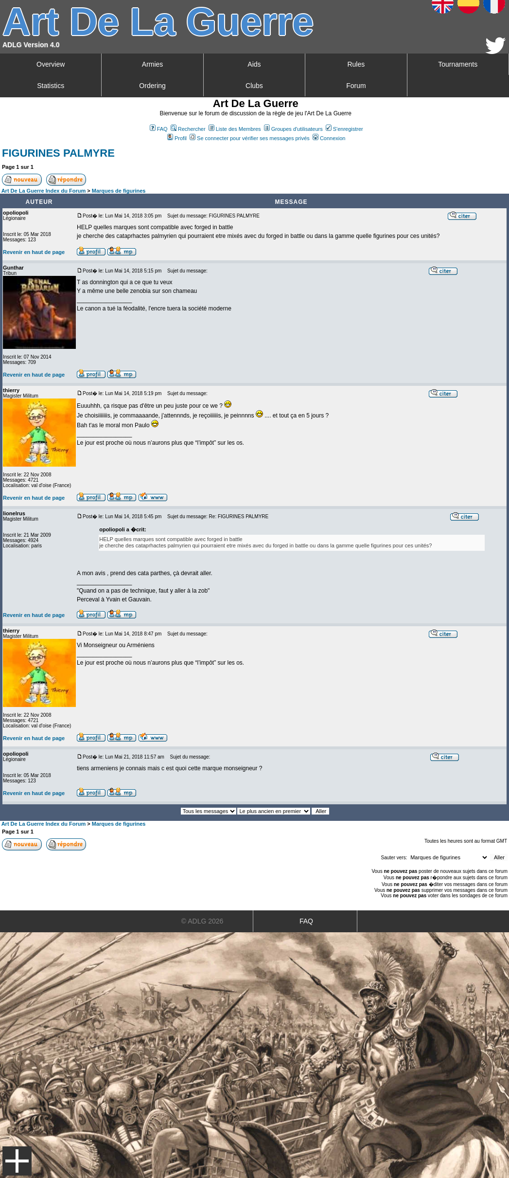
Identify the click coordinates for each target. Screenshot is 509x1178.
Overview (50, 64)
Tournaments (457, 64)
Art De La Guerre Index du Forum (43, 191)
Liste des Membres (235, 129)
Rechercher (188, 129)
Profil (177, 138)
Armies (152, 64)
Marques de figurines (119, 191)
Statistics (50, 86)
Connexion (329, 138)
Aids (254, 64)
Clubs (254, 86)
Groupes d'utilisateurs (293, 129)
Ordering (152, 86)
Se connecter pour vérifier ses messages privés (250, 138)
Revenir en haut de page (34, 252)
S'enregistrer (344, 129)
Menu (17, 1161)
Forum (356, 86)
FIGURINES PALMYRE (58, 153)
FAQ (159, 129)
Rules (356, 64)
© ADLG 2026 (202, 921)
